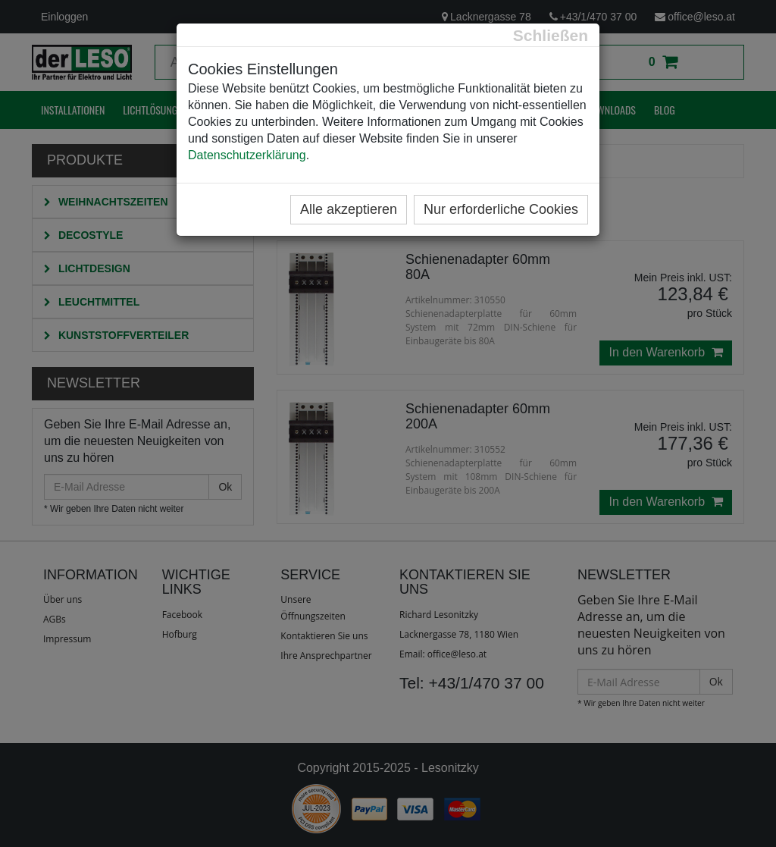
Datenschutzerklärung (247, 155)
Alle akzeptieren (348, 209)
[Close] (550, 35)
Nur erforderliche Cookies (501, 209)
